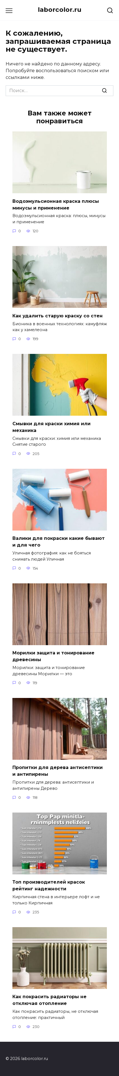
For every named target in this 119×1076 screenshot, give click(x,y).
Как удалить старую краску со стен (57, 315)
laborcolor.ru (59, 9)
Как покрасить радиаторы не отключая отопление (49, 1000)
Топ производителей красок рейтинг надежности (48, 885)
